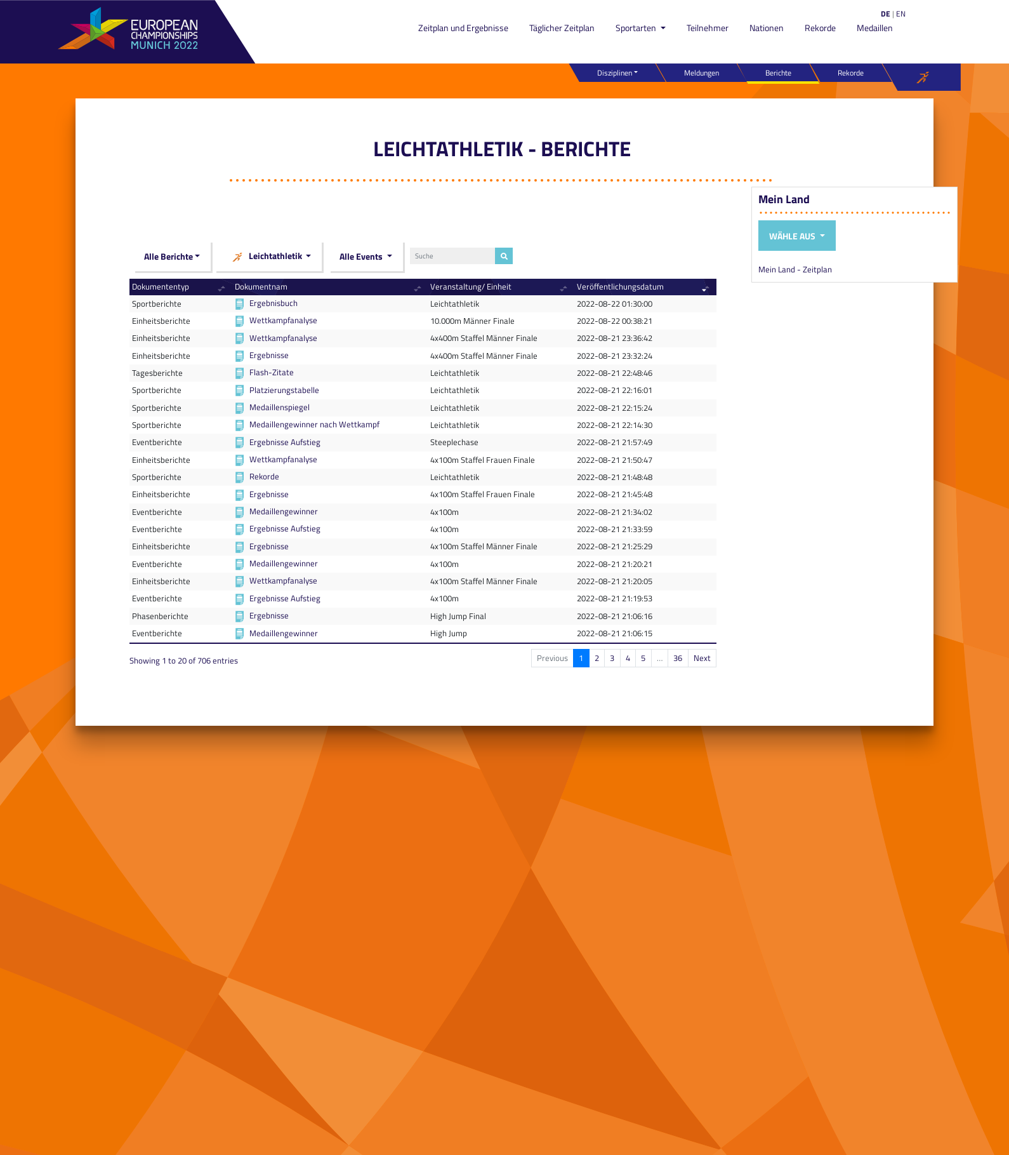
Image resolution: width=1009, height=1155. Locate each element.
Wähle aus (793, 236)
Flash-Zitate (271, 372)
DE (885, 14)
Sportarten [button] (637, 27)
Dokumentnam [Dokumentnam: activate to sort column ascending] (261, 286)
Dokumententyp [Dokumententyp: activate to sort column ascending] (160, 286)
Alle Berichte (168, 256)
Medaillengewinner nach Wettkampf (314, 424)
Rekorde (820, 27)
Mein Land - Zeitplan (795, 269)
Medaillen (875, 27)
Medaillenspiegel (279, 407)
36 (677, 657)
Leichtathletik (267, 257)
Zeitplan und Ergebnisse (463, 27)
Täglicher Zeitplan (562, 27)
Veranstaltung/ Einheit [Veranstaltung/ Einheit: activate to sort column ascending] (470, 286)
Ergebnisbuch (273, 303)
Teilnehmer (708, 27)
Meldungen (701, 73)
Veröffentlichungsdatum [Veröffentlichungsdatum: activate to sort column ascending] (620, 286)
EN (901, 14)
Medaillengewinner (283, 511)
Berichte (778, 73)
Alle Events (362, 256)
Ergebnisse (269, 355)
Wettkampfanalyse (283, 320)
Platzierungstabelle (284, 390)
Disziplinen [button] (614, 73)
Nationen (766, 27)
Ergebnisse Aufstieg (284, 442)
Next (702, 657)
